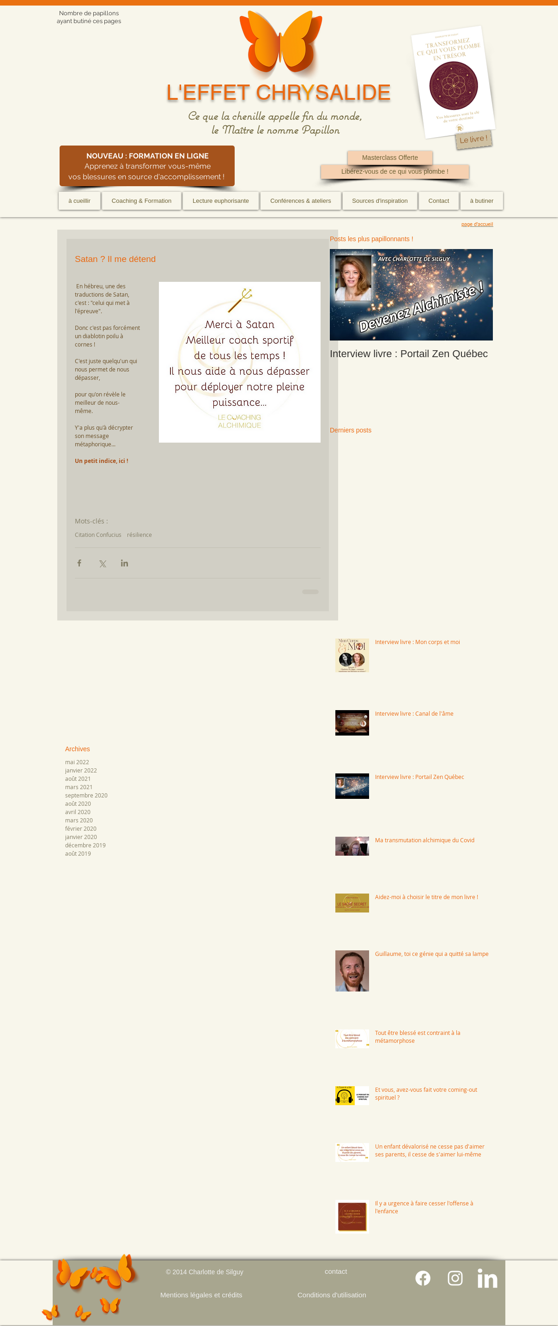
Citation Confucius (98, 534)
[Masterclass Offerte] (390, 158)
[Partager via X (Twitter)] (101, 563)
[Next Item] (478, 295)
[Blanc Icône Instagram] (455, 1278)
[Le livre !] (473, 139)
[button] (141, 201)
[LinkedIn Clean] (487, 1278)
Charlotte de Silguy (215, 1272)
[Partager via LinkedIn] (124, 563)
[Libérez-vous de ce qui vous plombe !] (395, 172)
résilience (139, 534)
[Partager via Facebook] (79, 563)
